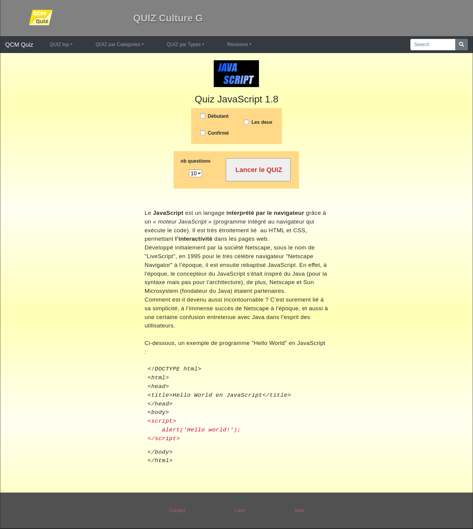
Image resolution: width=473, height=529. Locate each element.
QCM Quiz (19, 44)
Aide (299, 510)
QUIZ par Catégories (118, 44)
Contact (177, 510)
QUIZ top (59, 44)
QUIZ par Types (184, 44)
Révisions (237, 44)
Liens (240, 510)
